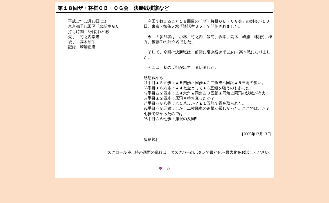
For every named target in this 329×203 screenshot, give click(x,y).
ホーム (164, 168)
